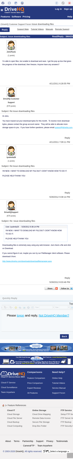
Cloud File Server (14, 418)
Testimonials (62, 441)
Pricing (26, 16)
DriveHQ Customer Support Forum (16, 24)
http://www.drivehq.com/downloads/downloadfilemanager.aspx (27, 261)
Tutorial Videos (37, 29)
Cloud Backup (13, 422)
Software (16, 16)
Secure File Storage (41, 422)
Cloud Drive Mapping (41, 414)
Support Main (23, 29)
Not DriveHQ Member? (54, 315)
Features (5, 16)
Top (71, 303)
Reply (5, 29)
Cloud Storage (13, 414)
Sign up (68, 9)
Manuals (49, 29)
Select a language (56, 451)
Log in (58, 9)
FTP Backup (66, 422)
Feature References (17, 405)
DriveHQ (20, 451)
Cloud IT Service (8, 382)
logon (20, 315)
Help (69, 16)
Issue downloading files (43, 24)
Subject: (4, 36)
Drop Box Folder (39, 426)
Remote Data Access (41, 418)
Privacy (49, 441)
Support (39, 441)
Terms (16, 441)
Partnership (27, 441)
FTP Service (66, 410)
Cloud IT (11, 410)
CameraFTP (28, 445)
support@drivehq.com (63, 127)
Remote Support (62, 29)
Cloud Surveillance (9, 387)
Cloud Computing (14, 426)
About (8, 441)
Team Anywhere (8, 392)
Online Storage (39, 410)
